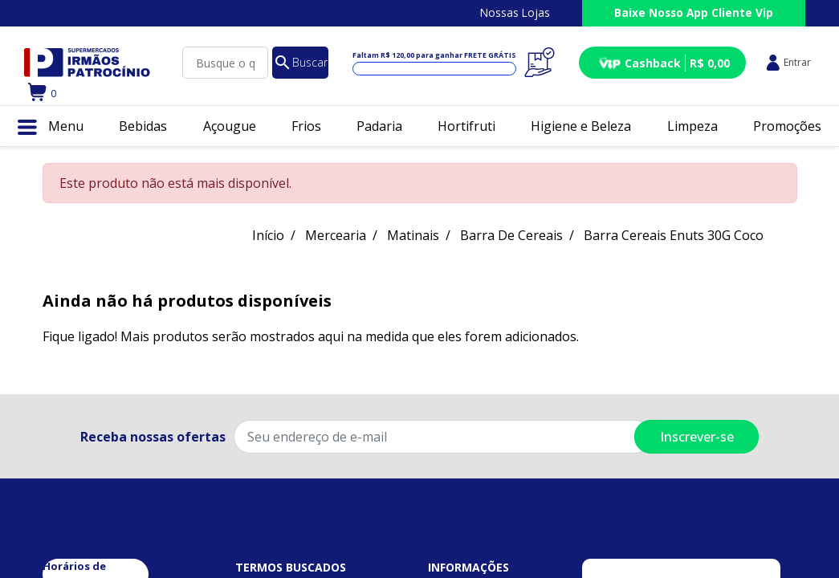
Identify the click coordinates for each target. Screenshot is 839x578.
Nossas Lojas (515, 12)
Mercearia (335, 235)
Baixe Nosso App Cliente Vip (693, 12)
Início (268, 235)
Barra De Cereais (511, 235)
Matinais (413, 235)
